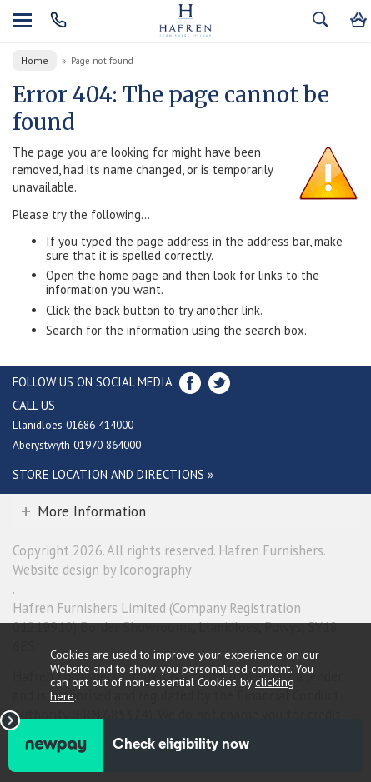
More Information (92, 511)
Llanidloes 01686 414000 (73, 424)
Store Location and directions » (113, 474)
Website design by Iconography (102, 569)
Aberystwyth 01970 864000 (77, 444)
